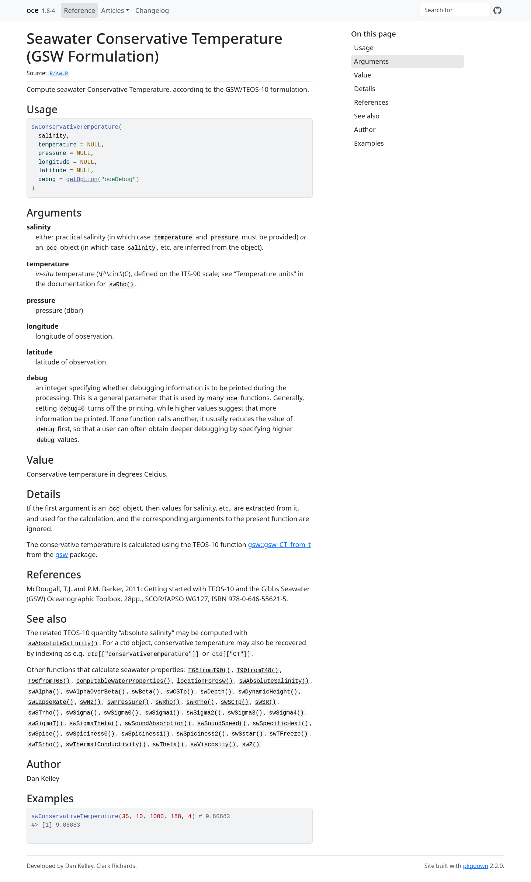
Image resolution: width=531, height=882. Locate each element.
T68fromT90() (209, 670)
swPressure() (128, 702)
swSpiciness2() (200, 734)
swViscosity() (213, 744)
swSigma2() (203, 713)
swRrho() (200, 702)
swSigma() (81, 713)
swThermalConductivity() (106, 744)
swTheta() (168, 744)
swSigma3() (245, 713)
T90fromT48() (257, 670)
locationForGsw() (205, 681)
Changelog (152, 10)
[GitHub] (497, 10)
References (371, 102)
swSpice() (43, 734)
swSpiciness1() (145, 734)
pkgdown (475, 866)
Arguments (371, 61)
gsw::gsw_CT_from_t (279, 544)
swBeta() (146, 692)
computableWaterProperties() (123, 681)
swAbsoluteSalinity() (63, 643)
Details (364, 88)
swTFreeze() (289, 734)
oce (33, 10)
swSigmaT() (45, 723)
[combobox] (455, 10)
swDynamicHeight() (268, 692)
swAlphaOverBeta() (95, 692)
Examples (369, 143)
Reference (79, 10)
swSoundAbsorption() (158, 723)
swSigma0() (121, 713)
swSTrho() (43, 713)
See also (366, 115)
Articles (112, 10)
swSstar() (247, 734)
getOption (82, 179)
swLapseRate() (50, 702)
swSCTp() (235, 702)
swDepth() (216, 692)
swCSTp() (180, 692)
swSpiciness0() (90, 734)
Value (362, 74)
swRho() (121, 284)
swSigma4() (286, 713)
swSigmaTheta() (93, 723)
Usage (364, 47)
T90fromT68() (49, 681)
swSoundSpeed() (221, 723)
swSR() (265, 702)
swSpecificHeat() (280, 723)
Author (365, 129)
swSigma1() (162, 713)
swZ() (250, 744)
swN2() (90, 702)
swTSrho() (43, 744)
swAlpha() (43, 692)
